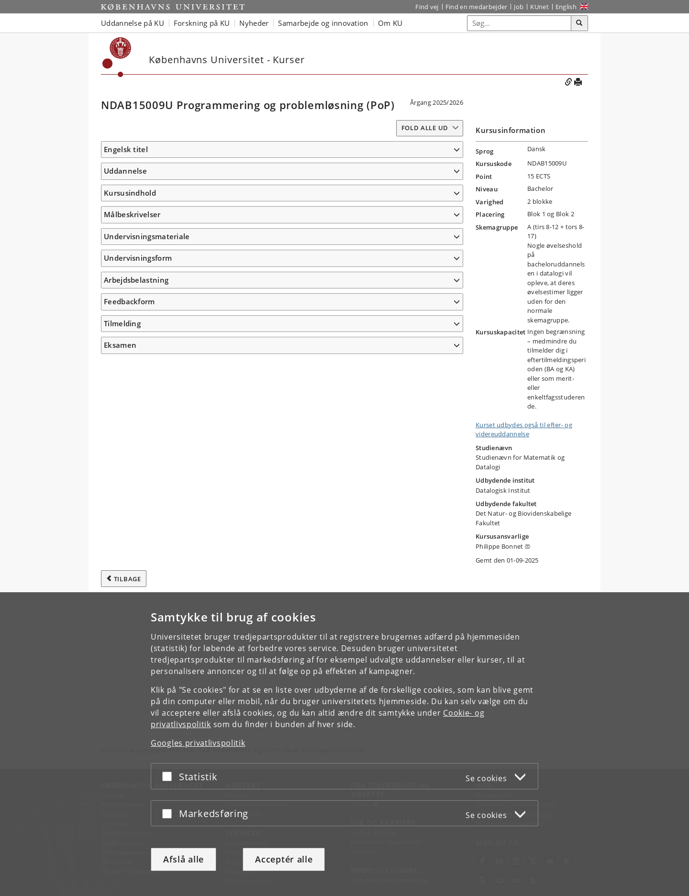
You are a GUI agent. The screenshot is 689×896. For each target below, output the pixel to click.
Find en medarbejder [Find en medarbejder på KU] (476, 6)
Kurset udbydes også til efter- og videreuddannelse (524, 429)
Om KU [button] (390, 23)
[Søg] (579, 23)
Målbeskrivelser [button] (132, 313)
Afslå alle (183, 859)
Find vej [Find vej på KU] (426, 6)
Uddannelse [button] (125, 185)
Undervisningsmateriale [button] (147, 553)
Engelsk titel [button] (126, 149)
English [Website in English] (566, 6)
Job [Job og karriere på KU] (518, 6)
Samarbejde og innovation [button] (323, 23)
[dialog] (344, 744)
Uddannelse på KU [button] (132, 23)
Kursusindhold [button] (130, 258)
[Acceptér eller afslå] (169, 776)
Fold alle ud (424, 127)
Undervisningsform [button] (138, 589)
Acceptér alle (283, 859)
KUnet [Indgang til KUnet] (539, 6)
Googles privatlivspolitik (198, 743)
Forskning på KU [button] (202, 23)
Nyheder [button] (253, 23)
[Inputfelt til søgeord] (519, 23)
